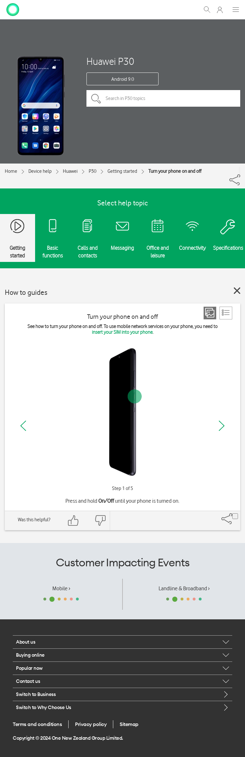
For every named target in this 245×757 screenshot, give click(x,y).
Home (11, 171)
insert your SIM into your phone (122, 332)
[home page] (13, 9)
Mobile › (61, 588)
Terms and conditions (37, 724)
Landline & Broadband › (184, 588)
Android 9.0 (122, 79)
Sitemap (129, 724)
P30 (92, 171)
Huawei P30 (110, 61)
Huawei (70, 171)
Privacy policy (91, 724)
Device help (40, 171)
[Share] (239, 170)
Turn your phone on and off (174, 171)
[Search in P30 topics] (163, 98)
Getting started (122, 171)
